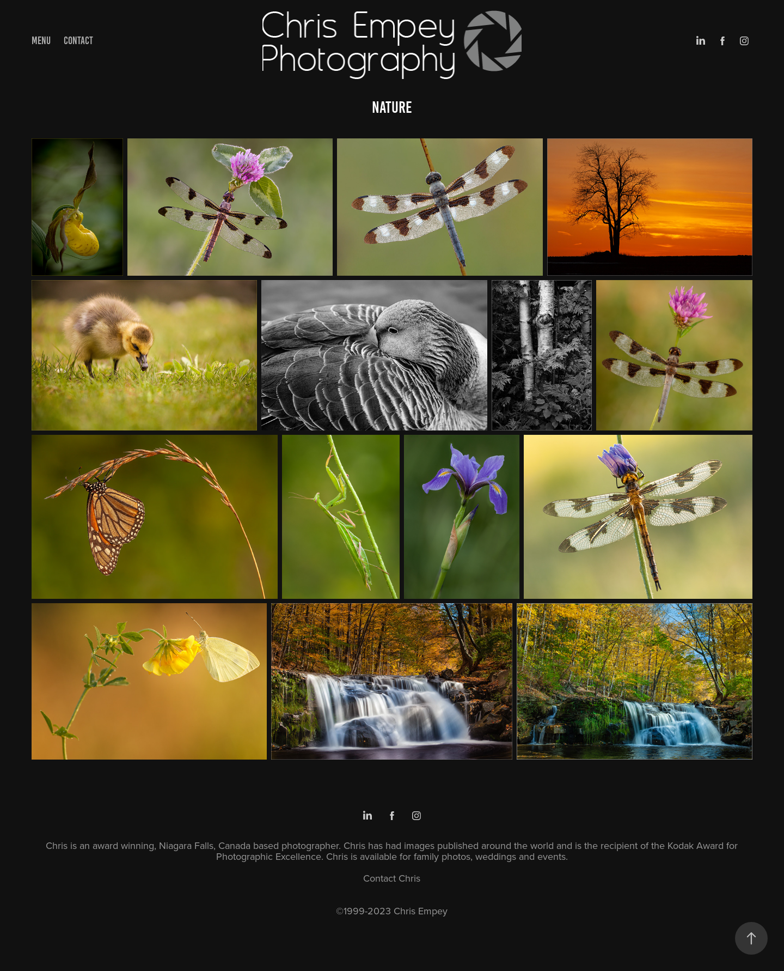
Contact (78, 40)
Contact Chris (391, 878)
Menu (41, 40)
